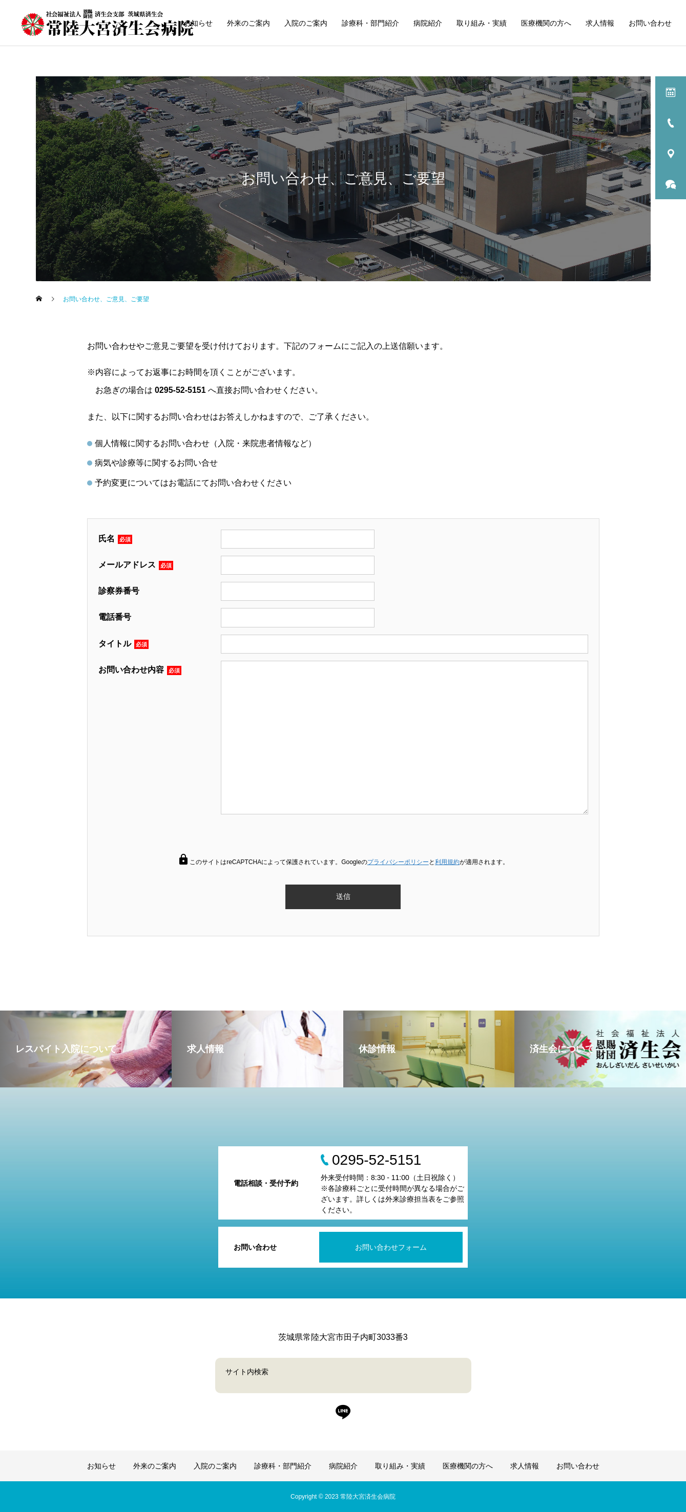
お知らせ (198, 23)
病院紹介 (427, 23)
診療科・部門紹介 (370, 23)
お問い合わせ (650, 23)
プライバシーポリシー (398, 862)
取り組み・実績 (481, 23)
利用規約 (447, 862)
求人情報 (600, 23)
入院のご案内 (305, 23)
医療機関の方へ (546, 23)
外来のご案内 (248, 23)
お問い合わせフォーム (391, 1247)
